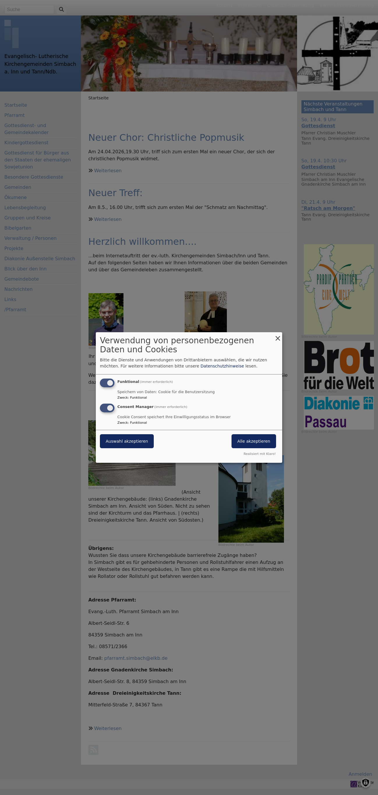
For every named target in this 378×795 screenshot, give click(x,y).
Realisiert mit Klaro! (259, 454)
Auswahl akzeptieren (127, 441)
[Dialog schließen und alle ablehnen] (277, 336)
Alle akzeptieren (253, 441)
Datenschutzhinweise (222, 366)
